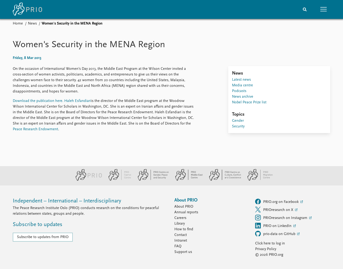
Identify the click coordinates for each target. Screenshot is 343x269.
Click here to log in (270, 243)
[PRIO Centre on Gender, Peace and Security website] (151, 180)
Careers (180, 218)
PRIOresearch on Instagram (281, 217)
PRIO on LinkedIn (273, 225)
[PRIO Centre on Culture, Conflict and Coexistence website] (223, 180)
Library (179, 224)
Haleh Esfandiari (77, 101)
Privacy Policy (265, 249)
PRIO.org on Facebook (277, 201)
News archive (242, 97)
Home (18, 23)
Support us (183, 252)
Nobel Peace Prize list (249, 102)
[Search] (304, 9)
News (32, 23)
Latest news (241, 80)
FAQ (177, 246)
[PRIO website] (86, 180)
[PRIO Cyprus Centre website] (118, 180)
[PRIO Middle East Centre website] (187, 180)
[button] (323, 9)
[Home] (27, 9)
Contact (180, 235)
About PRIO (183, 207)
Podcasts (239, 91)
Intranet (180, 241)
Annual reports (186, 212)
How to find (183, 229)
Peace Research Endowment (35, 129)
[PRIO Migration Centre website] (257, 180)
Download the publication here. (38, 101)
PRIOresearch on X (274, 209)
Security (238, 126)
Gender (238, 121)
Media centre (242, 85)
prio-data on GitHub (275, 233)
